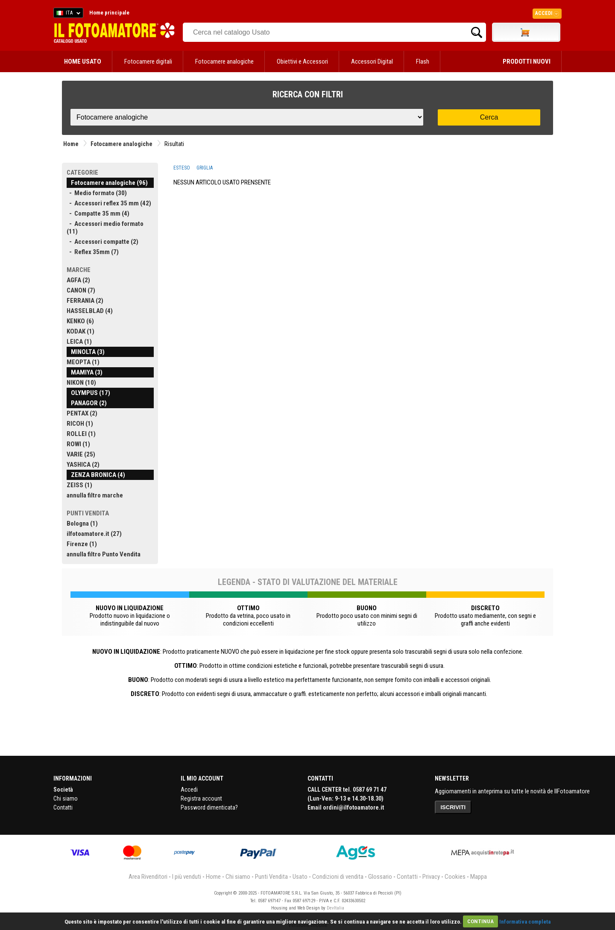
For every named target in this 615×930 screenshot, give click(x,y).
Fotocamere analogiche (224, 61)
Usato (300, 876)
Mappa (478, 876)
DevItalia (335, 908)
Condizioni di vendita (337, 876)
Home (71, 143)
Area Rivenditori (148, 876)
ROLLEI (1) (81, 434)
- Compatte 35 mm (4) (98, 213)
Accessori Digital (372, 61)
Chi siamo (65, 798)
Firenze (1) (82, 544)
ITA (66, 14)
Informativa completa (525, 921)
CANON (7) (81, 290)
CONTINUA (480, 921)
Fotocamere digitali (148, 61)
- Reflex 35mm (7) (93, 252)
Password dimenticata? (209, 807)
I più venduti (186, 876)
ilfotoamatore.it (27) (94, 534)
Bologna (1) (82, 523)
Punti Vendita (271, 876)
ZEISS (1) (79, 485)
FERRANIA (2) (85, 300)
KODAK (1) (80, 331)
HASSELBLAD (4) (90, 311)
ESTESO (181, 168)
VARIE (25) (81, 454)
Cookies (455, 876)
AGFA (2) (78, 280)
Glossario (380, 876)
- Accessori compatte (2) (102, 242)
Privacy (431, 876)
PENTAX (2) (82, 413)
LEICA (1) (79, 341)
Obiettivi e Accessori (302, 61)
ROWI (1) (78, 444)
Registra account (201, 798)
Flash (422, 61)
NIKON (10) (81, 382)
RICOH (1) (80, 423)
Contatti (63, 807)
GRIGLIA (204, 168)
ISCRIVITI (453, 807)
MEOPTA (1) (83, 362)
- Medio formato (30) (97, 193)
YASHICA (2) (83, 464)
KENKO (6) (80, 321)
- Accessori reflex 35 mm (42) (109, 203)
